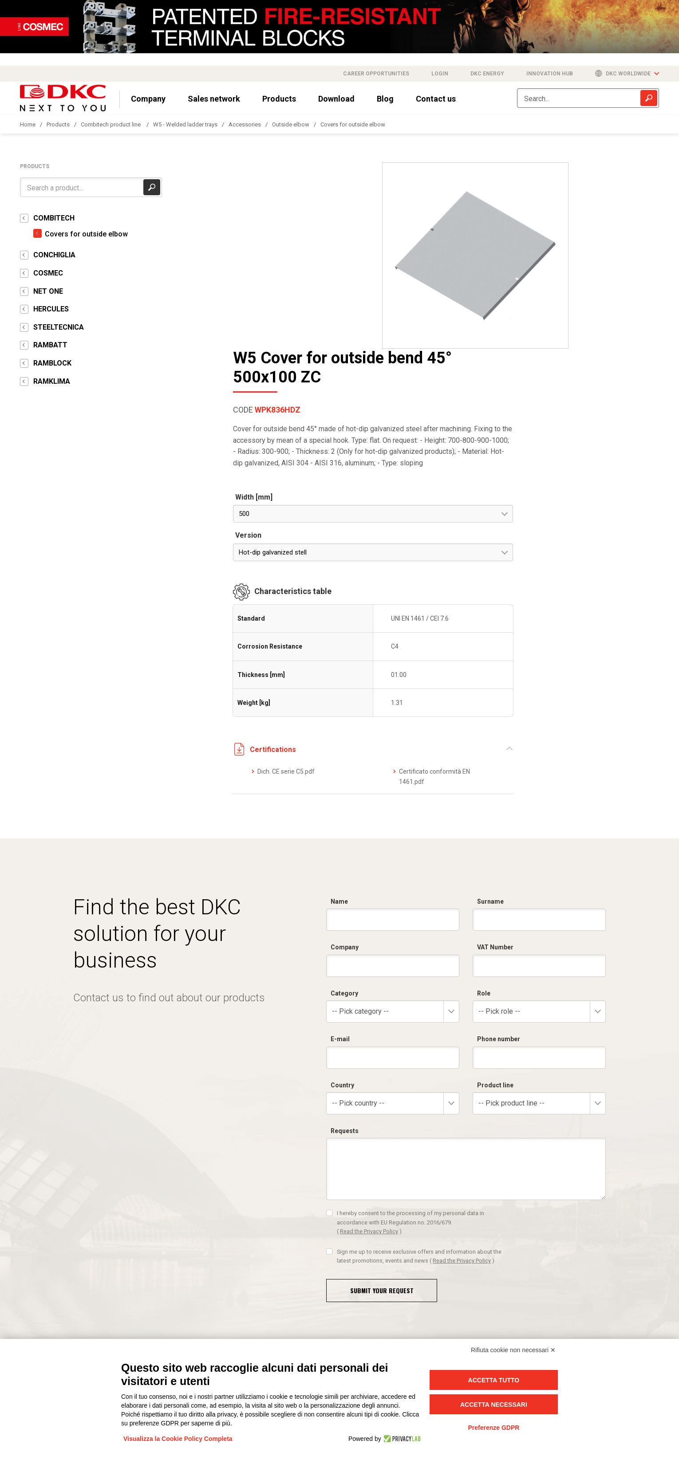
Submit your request (382, 1115)
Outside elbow (290, 124)
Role (483, 818)
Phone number (498, 864)
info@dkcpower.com (264, 1326)
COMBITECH (54, 218)
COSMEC (48, 273)
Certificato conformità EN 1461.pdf (605, 601)
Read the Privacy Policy (369, 1056)
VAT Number (495, 772)
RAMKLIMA (51, 381)
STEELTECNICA (58, 327)
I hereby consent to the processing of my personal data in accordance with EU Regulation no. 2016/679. (410, 1047)
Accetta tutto (494, 1380)
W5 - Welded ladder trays (185, 124)
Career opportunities (376, 74)
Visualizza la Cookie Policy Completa (178, 1438)
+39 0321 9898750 (377, 1309)
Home (28, 124)
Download (336, 98)
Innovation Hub (549, 74)
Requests (345, 956)
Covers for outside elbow (352, 124)
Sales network (214, 98)
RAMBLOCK (52, 363)
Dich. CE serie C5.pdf (497, 596)
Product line (495, 909)
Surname (490, 726)
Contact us (436, 98)
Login (439, 74)
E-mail (340, 864)
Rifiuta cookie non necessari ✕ (513, 1350)
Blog (385, 98)
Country (342, 909)
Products (279, 98)
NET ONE (48, 291)
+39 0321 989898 (71, 1309)
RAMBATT (50, 345)
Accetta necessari (493, 1404)
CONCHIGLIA (54, 255)
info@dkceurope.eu (50, 1335)
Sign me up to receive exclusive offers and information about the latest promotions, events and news (419, 1081)
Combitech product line (111, 124)
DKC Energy (487, 74)
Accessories (245, 124)
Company (148, 98)
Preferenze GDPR (493, 1427)
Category (344, 818)
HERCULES (51, 309)
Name (339, 726)
